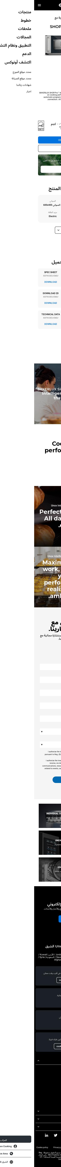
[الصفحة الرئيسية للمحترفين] (30, 5)
